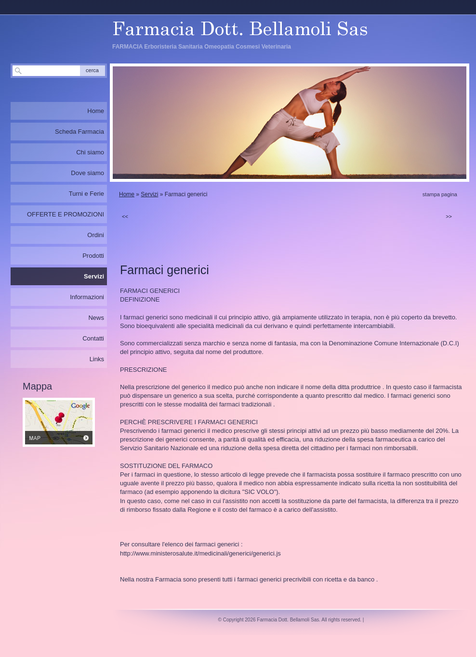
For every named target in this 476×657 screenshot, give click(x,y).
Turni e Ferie (86, 193)
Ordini (95, 235)
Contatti (93, 338)
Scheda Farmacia (79, 131)
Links (97, 359)
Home (126, 194)
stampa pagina (440, 194)
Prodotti (93, 255)
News (96, 317)
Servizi (149, 194)
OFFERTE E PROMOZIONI (65, 214)
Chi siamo (90, 152)
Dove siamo (87, 173)
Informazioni (87, 297)
